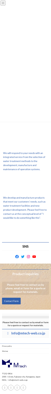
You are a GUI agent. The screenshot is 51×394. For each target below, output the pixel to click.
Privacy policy (7, 346)
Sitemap (5, 351)
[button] (25, 163)
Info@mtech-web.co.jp (28, 333)
